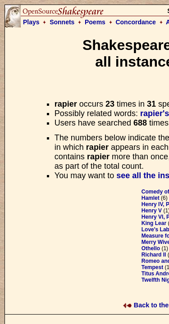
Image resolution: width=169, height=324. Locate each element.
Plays (31, 22)
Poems (95, 22)
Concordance (135, 22)
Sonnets (62, 22)
